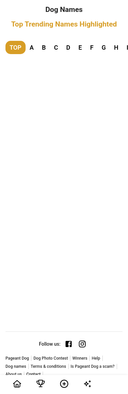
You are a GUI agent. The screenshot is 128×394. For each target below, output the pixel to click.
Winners (79, 358)
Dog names (15, 366)
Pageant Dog (17, 358)
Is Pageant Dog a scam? (93, 366)
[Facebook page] (68, 344)
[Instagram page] (82, 344)
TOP (16, 47)
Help (96, 358)
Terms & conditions (48, 366)
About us (13, 374)
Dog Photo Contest (50, 358)
